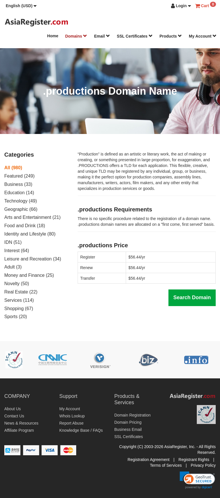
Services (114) (19, 300)
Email (102, 36)
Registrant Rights (193, 459)
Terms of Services (166, 465)
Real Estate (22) (21, 291)
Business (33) (18, 184)
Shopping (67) (18, 308)
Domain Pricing (128, 422)
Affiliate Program (19, 430)
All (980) (13, 167)
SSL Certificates (135, 36)
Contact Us (14, 416)
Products (171, 36)
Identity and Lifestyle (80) (30, 234)
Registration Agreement (148, 459)
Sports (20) (15, 316)
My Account (203, 36)
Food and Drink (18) (24, 225)
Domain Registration (132, 415)
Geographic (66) (21, 209)
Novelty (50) (16, 283)
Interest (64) (16, 250)
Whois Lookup (72, 416)
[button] (21, 5)
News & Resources (21, 423)
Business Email (128, 429)
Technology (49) (20, 201)
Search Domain (192, 297)
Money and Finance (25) (29, 275)
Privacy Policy (203, 465)
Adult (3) (12, 266)
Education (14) (19, 192)
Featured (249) (19, 176)
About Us (12, 408)
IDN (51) (12, 242)
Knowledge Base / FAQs (81, 430)
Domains (76, 36)
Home (52, 36)
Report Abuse (71, 423)
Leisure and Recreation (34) (32, 258)
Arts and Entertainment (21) (32, 217)
